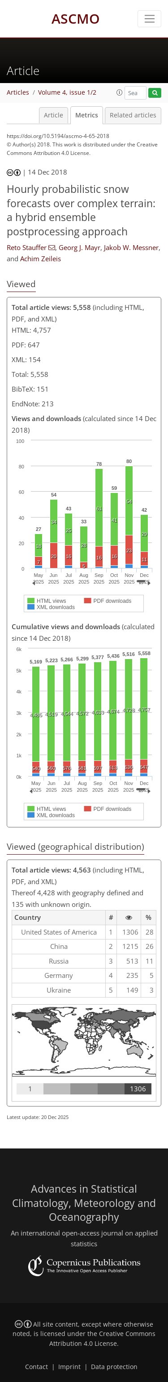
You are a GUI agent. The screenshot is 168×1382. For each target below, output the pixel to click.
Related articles (133, 115)
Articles (18, 92)
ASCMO (76, 18)
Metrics (86, 115)
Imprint (69, 1367)
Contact (36, 1367)
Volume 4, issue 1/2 (67, 92)
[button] (119, 92)
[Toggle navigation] (149, 18)
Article (53, 115)
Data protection (114, 1367)
